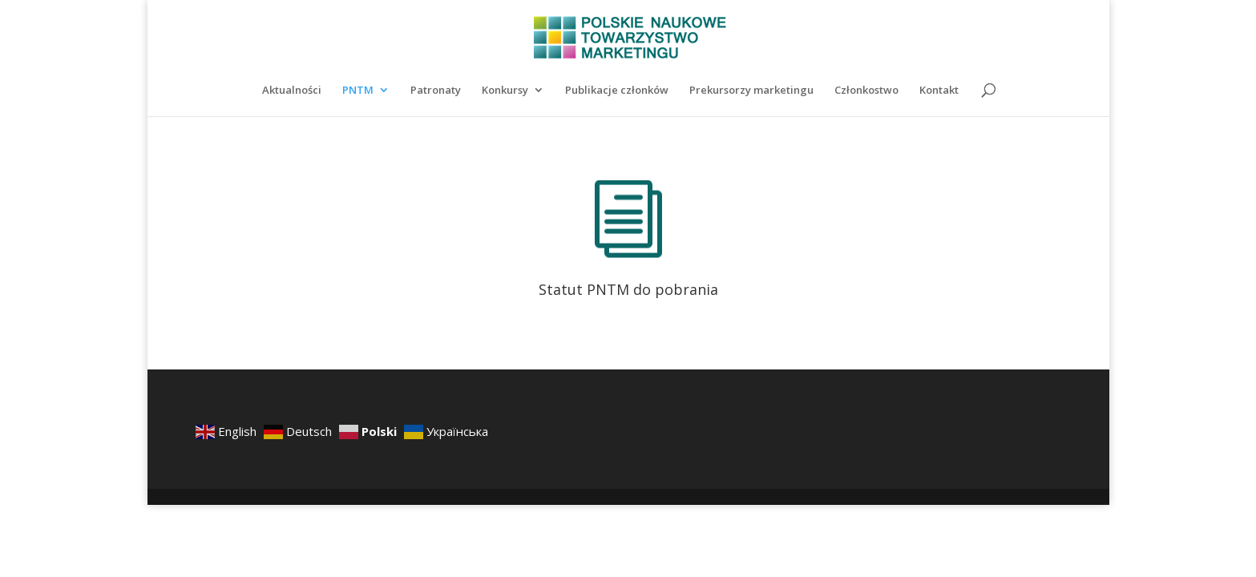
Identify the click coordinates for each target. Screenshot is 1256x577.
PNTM (358, 90)
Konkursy (505, 90)
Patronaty (435, 90)
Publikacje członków (616, 90)
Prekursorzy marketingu (751, 90)
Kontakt (939, 90)
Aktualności (291, 90)
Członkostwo (866, 90)
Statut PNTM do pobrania (628, 289)
